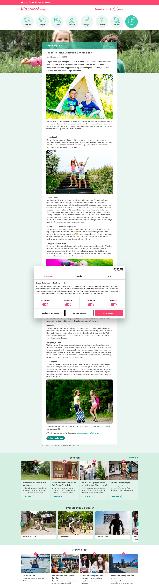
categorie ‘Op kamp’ (103, 426)
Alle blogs (133, 458)
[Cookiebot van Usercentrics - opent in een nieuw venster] (114, 269)
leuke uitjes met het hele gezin (88, 433)
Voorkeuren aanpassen (50, 313)
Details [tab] (79, 276)
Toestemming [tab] (49, 276)
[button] (21, 524)
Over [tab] (110, 276)
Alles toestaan (108, 313)
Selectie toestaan (79, 313)
